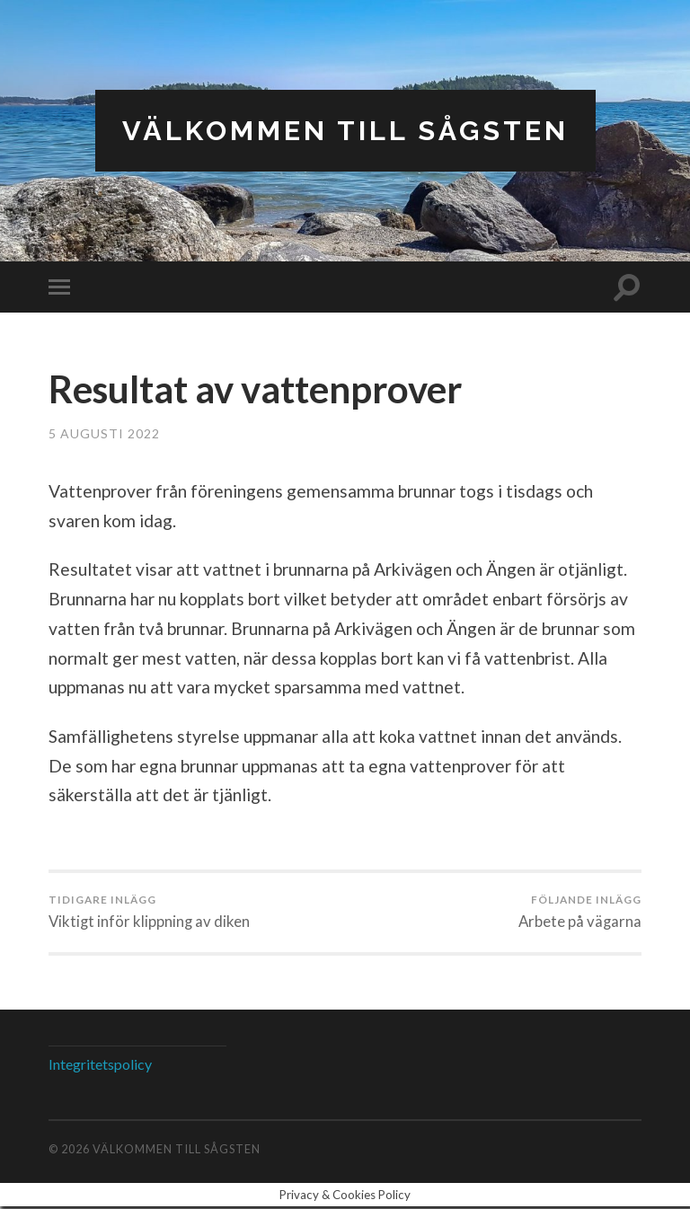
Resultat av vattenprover (273, 389)
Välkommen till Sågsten (345, 130)
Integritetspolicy (100, 1066)
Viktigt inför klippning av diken (150, 913)
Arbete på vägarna (579, 913)
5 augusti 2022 (104, 434)
